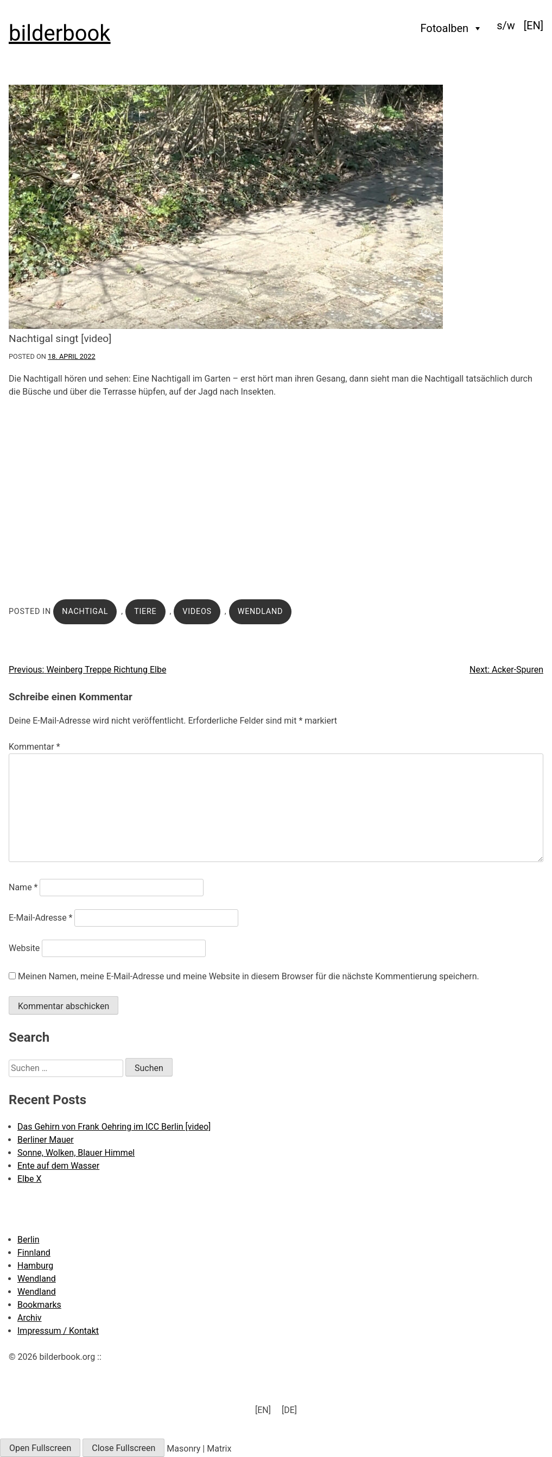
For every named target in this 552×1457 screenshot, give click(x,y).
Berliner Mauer (45, 1140)
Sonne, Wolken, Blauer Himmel (76, 1153)
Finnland (33, 1252)
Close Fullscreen (123, 1448)
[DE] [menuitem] (289, 1410)
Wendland (260, 611)
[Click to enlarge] (276, 207)
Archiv (29, 1318)
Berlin (28, 1239)
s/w (506, 25)
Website (24, 948)
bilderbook (60, 33)
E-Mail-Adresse (40, 918)
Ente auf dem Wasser (58, 1166)
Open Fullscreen (40, 1448)
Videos (196, 611)
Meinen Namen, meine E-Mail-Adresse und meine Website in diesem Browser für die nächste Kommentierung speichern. (248, 976)
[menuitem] (533, 25)
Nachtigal (85, 611)
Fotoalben (452, 28)
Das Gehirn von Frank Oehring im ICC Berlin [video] (114, 1127)
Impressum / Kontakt (58, 1331)
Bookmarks (39, 1305)
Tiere (145, 611)
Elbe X (29, 1179)
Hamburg (35, 1265)
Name (23, 887)
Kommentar (34, 747)
